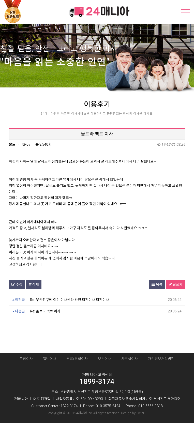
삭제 (34, 284)
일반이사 (49, 359)
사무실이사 (129, 359)
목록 (157, 284)
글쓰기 (176, 284)
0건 (27, 144)
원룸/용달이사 (77, 359)
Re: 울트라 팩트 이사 (45, 311)
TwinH (140, 413)
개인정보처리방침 (161, 359)
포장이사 (26, 359)
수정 (16, 284)
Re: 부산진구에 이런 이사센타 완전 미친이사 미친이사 (69, 300)
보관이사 (104, 359)
